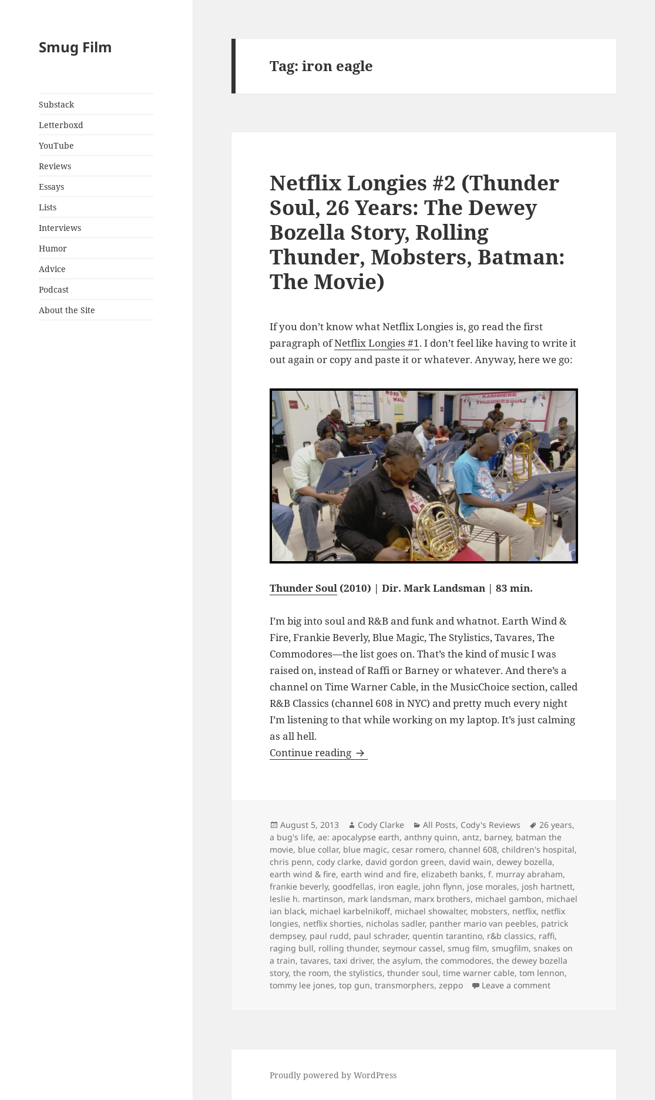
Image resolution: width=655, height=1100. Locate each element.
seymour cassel (412, 948)
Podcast (54, 289)
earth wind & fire (303, 874)
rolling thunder (348, 948)
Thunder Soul (303, 588)
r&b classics (510, 935)
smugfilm (510, 948)
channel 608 (473, 849)
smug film (467, 948)
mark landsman (378, 898)
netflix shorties (332, 923)
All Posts (439, 824)
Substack (56, 104)
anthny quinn (431, 837)
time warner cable (479, 972)
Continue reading (319, 752)
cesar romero (418, 849)
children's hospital (538, 849)
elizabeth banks (452, 874)
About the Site (67, 310)
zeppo (451, 985)
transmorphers (404, 985)
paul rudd (329, 935)
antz (470, 837)
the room (311, 972)
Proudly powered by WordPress (333, 1075)
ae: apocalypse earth (358, 837)
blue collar (318, 849)
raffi (547, 935)
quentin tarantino (447, 935)
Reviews (55, 166)
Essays (51, 186)
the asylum (399, 960)
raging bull (292, 948)
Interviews (60, 227)
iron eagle (398, 886)
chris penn (291, 861)
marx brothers (442, 898)
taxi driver (353, 960)
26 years (555, 824)
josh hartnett (547, 886)
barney (497, 837)
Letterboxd (61, 124)
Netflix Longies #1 (376, 343)
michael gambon (508, 898)
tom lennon (542, 972)
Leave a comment (516, 985)
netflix (524, 911)
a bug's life (291, 837)
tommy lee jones (302, 985)
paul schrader (381, 935)
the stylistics (358, 972)
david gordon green (404, 861)
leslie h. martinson (306, 898)
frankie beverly (299, 886)
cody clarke (339, 861)
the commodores (458, 960)
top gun (354, 985)
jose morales (492, 886)
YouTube (56, 145)
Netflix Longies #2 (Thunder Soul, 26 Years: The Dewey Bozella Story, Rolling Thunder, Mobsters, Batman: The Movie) (417, 232)
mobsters (489, 911)
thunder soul (412, 972)
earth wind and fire (378, 874)
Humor (53, 248)
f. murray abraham (525, 874)
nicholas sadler (395, 923)
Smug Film (75, 46)
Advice (52, 268)
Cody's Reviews (490, 824)
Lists (47, 207)
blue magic (365, 849)
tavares (314, 960)
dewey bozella (524, 861)
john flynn (442, 886)
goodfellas (353, 886)
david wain (470, 861)
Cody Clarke (381, 824)
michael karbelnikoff (350, 911)
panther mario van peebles (482, 923)
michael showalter (430, 911)
